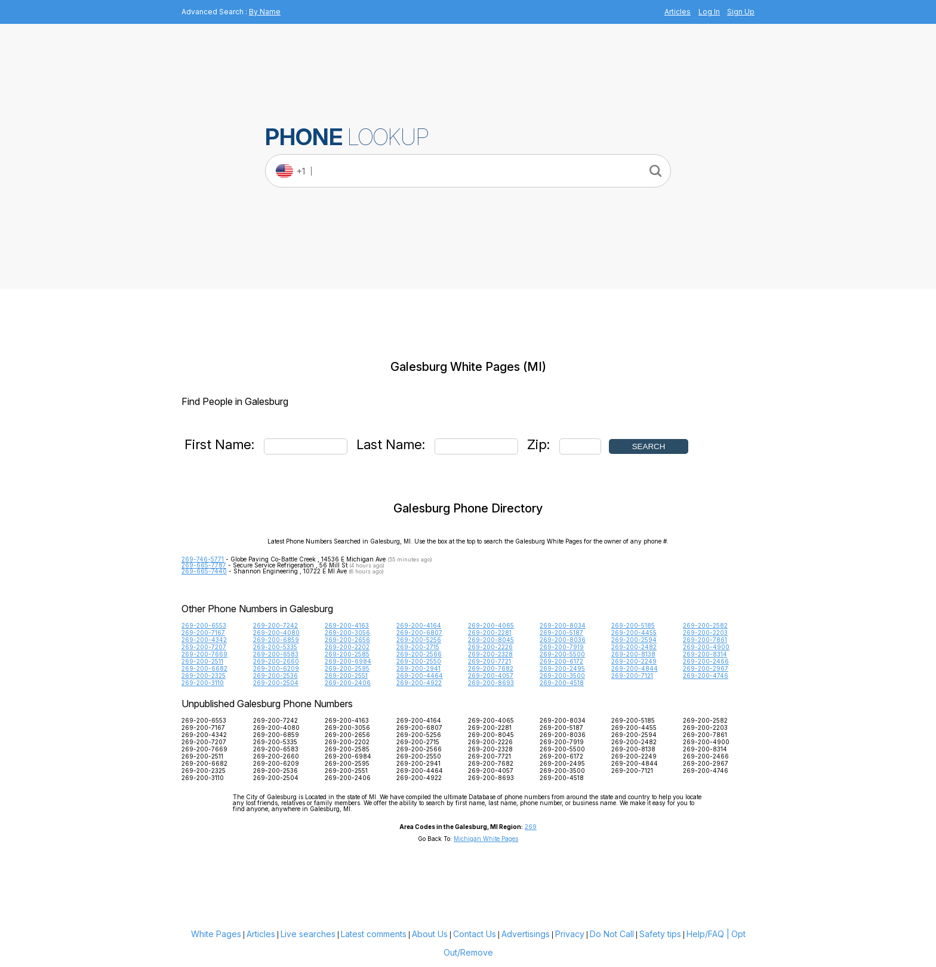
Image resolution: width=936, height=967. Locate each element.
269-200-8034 (563, 625)
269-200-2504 (275, 682)
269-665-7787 (203, 565)
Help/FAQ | (707, 934)
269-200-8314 (705, 654)
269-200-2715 (417, 646)
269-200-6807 (419, 632)
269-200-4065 (491, 625)
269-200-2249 (634, 661)
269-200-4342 (204, 639)
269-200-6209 (276, 668)
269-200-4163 (347, 625)
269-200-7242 (275, 625)
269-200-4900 (706, 646)
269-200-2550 (418, 661)
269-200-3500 (562, 675)
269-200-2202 (347, 646)
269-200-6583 (275, 654)
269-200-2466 (706, 661)
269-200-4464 (419, 675)
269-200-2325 (203, 675)
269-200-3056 (347, 632)
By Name (265, 11)
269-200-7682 (490, 668)
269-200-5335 (275, 646)
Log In (709, 11)
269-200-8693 (491, 682)
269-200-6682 (204, 668)
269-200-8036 (563, 639)
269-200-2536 (275, 675)
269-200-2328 (490, 654)
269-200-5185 (633, 625)
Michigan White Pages (486, 838)
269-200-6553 (203, 625)
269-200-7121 (632, 675)
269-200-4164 (418, 625)
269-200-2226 (490, 646)
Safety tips (660, 934)
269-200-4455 (634, 632)
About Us (430, 934)
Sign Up (741, 11)
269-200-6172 (561, 661)
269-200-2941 (418, 668)
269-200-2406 (348, 682)
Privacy (569, 934)
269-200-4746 (705, 675)
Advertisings (525, 934)
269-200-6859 (276, 639)
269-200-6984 (348, 661)
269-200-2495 (562, 668)
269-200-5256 (418, 639)
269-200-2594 (634, 639)
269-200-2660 (276, 661)
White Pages (216, 934)
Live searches (308, 934)
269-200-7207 (203, 646)
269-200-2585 (347, 654)
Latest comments (374, 934)
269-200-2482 (634, 646)
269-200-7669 (204, 654)
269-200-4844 (634, 668)
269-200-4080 (276, 632)
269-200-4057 (490, 675)
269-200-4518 (562, 682)
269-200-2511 (202, 661)
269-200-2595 (347, 668)
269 (531, 826)
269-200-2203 (705, 632)
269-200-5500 (562, 654)
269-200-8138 (633, 654)
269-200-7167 (203, 632)
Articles (677, 11)
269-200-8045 (491, 639)
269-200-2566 (419, 654)
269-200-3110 (202, 682)
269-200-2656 (347, 639)
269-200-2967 (705, 668)
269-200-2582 (705, 625)
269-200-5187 (561, 632)
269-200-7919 (562, 646)
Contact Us (474, 934)
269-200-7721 (489, 661)
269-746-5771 (202, 559)
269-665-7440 (204, 571)
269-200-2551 (346, 675)
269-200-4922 (419, 682)
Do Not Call (612, 934)
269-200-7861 (705, 639)
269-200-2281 (490, 632)
